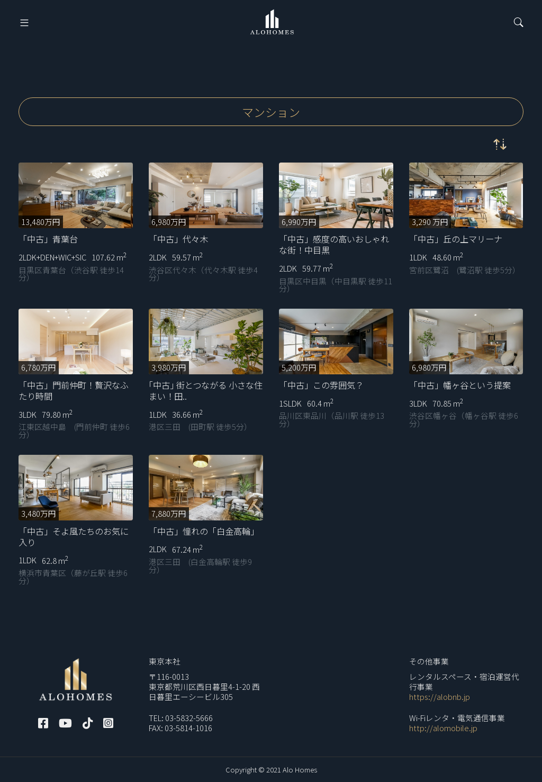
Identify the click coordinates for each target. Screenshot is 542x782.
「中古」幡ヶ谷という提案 (460, 385)
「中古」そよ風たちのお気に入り (74, 537)
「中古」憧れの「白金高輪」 (204, 531)
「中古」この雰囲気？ (321, 385)
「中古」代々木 (178, 238)
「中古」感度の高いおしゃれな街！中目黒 (334, 244)
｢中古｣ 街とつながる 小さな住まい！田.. (206, 390)
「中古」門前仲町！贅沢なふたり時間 (74, 390)
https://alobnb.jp (439, 696)
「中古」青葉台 (48, 238)
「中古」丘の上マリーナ (455, 238)
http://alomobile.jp (443, 727)
